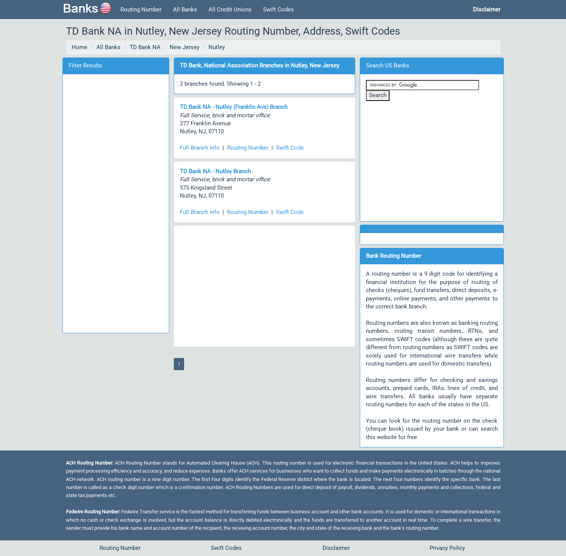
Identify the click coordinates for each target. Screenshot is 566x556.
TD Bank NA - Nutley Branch (215, 171)
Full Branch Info (200, 147)
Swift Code (290, 147)
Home (79, 47)
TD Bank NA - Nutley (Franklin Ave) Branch (233, 107)
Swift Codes (278, 9)
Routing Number (141, 9)
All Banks (185, 9)
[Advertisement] (115, 202)
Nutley (216, 47)
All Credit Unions (230, 9)
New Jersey (184, 47)
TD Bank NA (145, 47)
